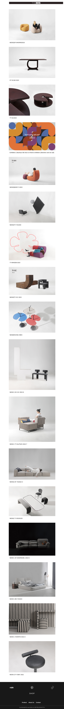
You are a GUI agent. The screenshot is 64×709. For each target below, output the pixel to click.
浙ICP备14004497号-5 (40, 707)
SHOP (32, 693)
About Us (31, 702)
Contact (38, 702)
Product (24, 702)
